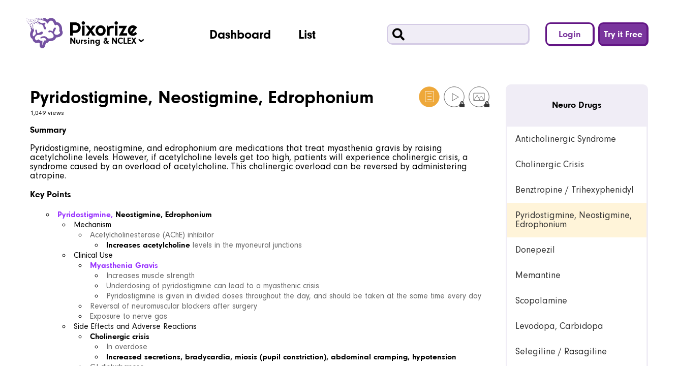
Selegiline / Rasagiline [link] (561, 351)
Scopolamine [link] (541, 300)
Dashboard (240, 34)
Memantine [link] (538, 275)
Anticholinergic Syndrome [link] (565, 139)
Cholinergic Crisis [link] (549, 164)
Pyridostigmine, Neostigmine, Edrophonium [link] (573, 220)
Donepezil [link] (535, 250)
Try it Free (623, 33)
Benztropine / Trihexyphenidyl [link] (574, 190)
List (307, 34)
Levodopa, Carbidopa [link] (559, 326)
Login (570, 33)
